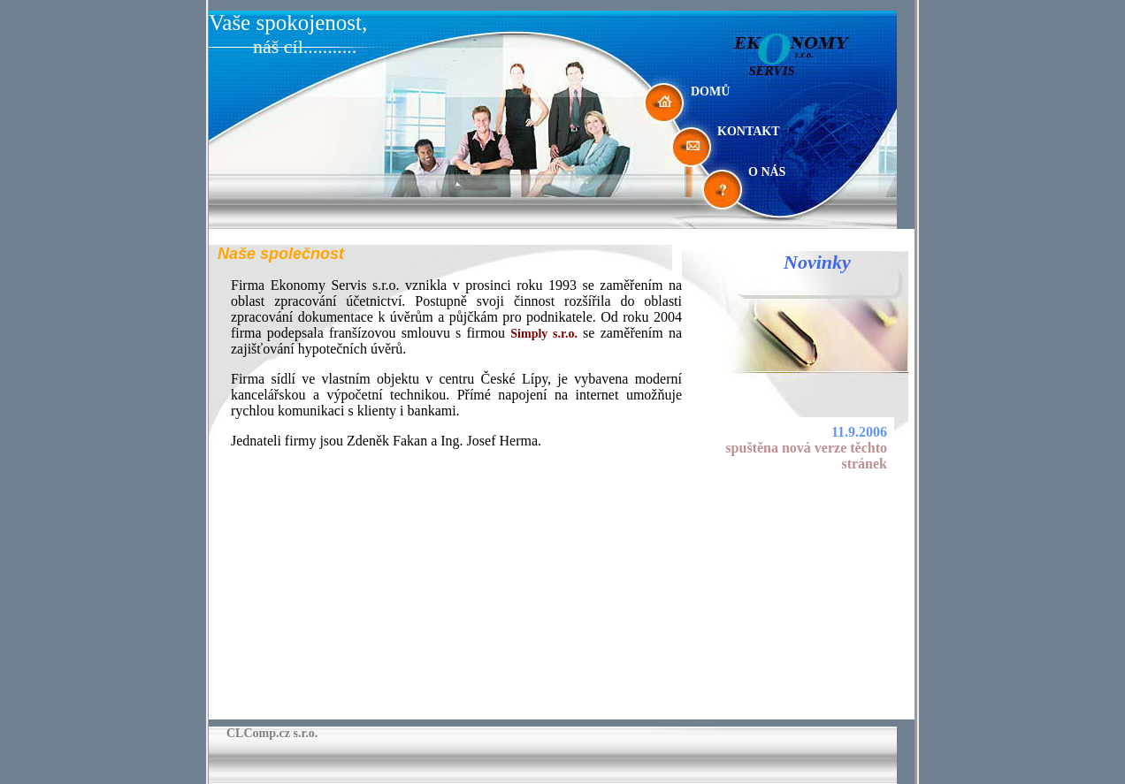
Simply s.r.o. (544, 333)
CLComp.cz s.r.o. (272, 733)
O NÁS (766, 172)
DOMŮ (710, 91)
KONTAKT (748, 131)
